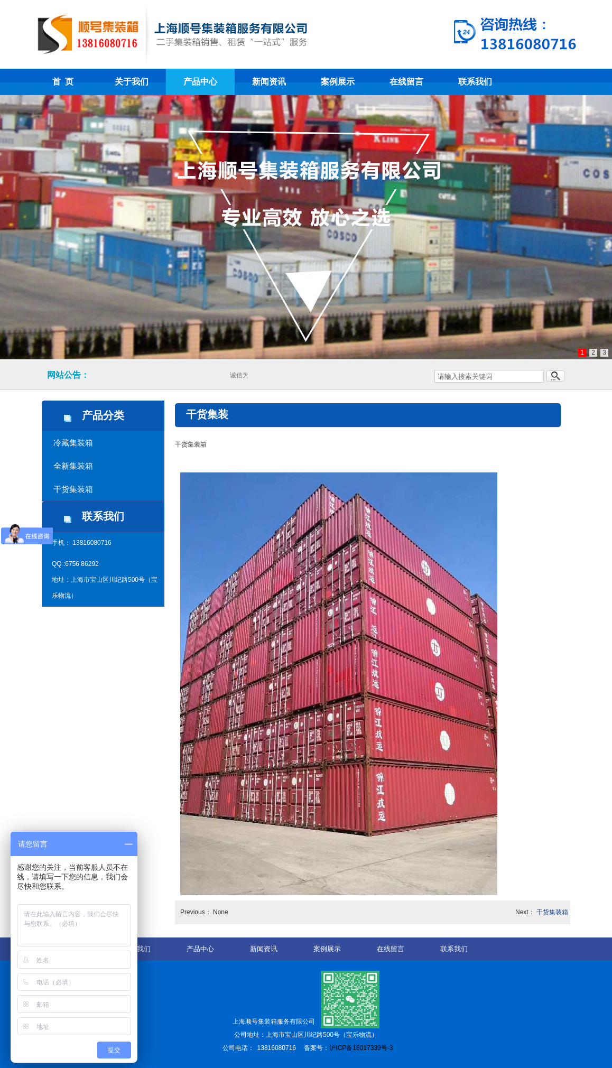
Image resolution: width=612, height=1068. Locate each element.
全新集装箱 (73, 465)
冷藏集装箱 (73, 442)
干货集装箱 (73, 489)
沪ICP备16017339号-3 (361, 1048)
